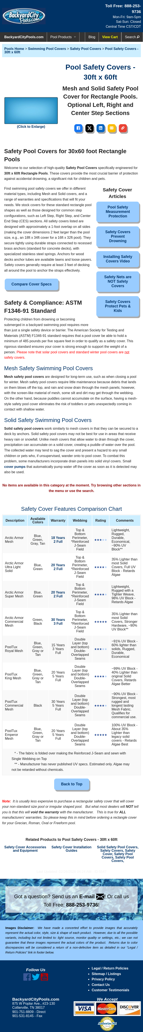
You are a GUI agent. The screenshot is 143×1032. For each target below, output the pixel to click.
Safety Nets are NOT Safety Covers (117, 281)
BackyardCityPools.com (23, 37)
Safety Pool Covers (85, 49)
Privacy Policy (103, 979)
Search (132, 37)
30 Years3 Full (58, 621)
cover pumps (15, 467)
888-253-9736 (82, 905)
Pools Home (14, 49)
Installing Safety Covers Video (117, 259)
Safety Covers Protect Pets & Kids (118, 306)
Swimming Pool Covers (47, 49)
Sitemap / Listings (106, 974)
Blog (91, 37)
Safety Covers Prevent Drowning (117, 236)
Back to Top (71, 784)
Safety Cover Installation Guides (72, 848)
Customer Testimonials (110, 990)
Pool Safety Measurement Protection (118, 211)
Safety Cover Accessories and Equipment (25, 848)
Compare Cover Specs (32, 284)
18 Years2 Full (58, 539)
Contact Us (101, 985)
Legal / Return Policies (110, 968)
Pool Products (61, 37)
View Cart (110, 37)
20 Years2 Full (58, 567)
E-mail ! (92, 896)
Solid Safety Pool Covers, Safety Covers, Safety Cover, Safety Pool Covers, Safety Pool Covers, (118, 854)
